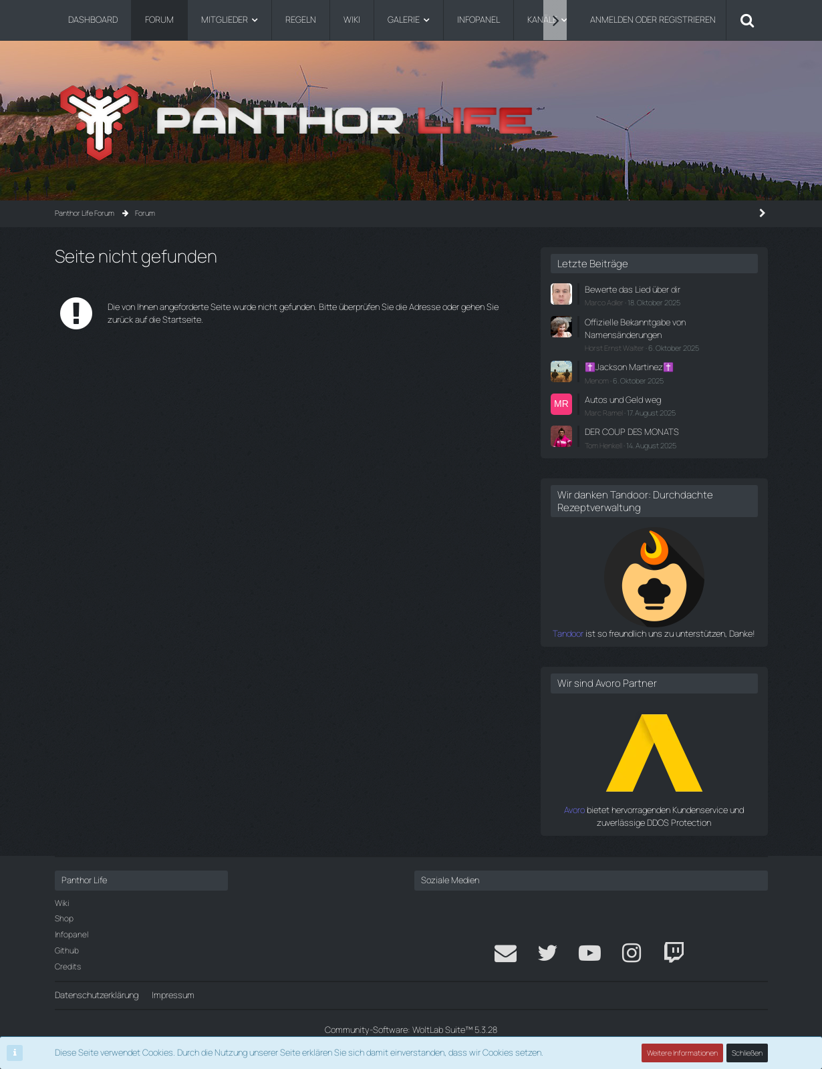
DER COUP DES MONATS (632, 432)
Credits (68, 966)
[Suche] (747, 20)
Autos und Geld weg (623, 400)
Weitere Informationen (682, 1053)
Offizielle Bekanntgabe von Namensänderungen (635, 328)
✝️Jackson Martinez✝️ (629, 367)
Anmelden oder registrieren (653, 19)
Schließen (747, 1053)
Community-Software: (411, 1030)
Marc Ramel (604, 413)
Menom (597, 380)
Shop (64, 918)
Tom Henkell (603, 445)
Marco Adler (604, 302)
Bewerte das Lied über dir (632, 289)
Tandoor (568, 633)
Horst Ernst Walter (614, 348)
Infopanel (71, 934)
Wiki (62, 903)
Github (67, 950)
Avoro (574, 810)
